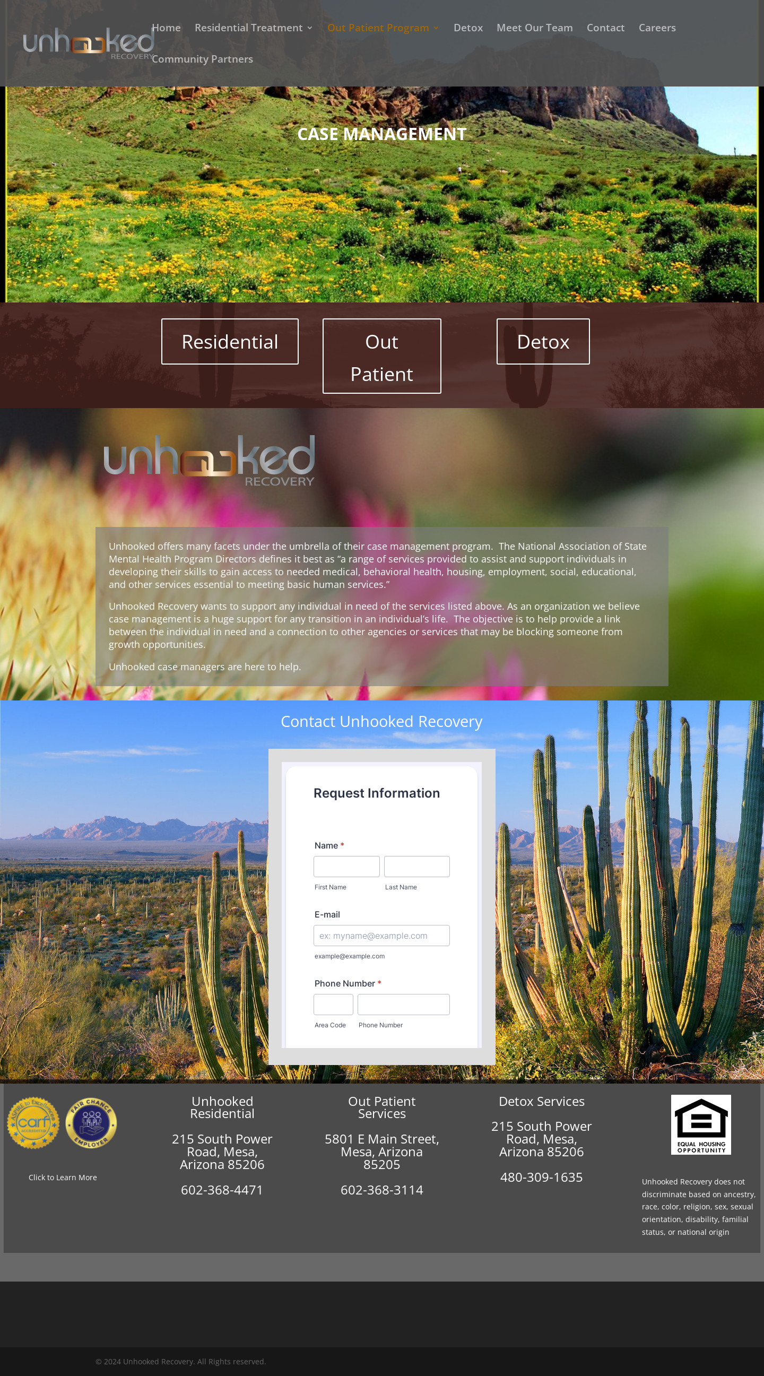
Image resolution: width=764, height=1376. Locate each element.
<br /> (382, 905)
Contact (606, 29)
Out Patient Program (378, 29)
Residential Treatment (249, 29)
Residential (230, 341)
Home (166, 29)
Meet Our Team (535, 29)
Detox (468, 29)
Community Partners (202, 60)
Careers (657, 29)
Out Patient (381, 357)
